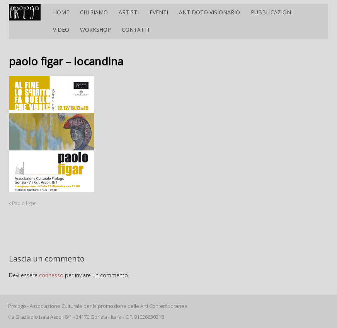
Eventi (159, 12)
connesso (51, 275)
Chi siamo (94, 12)
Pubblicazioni (272, 12)
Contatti (135, 29)
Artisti (129, 12)
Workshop (95, 29)
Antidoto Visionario (209, 12)
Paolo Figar (22, 203)
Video (61, 29)
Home (61, 12)
